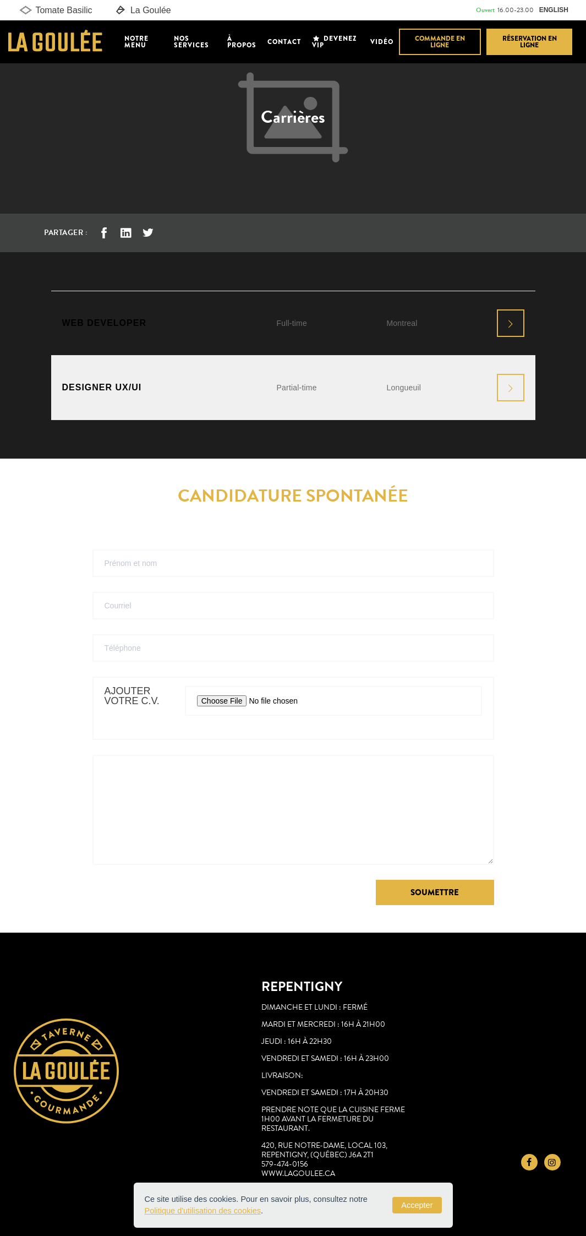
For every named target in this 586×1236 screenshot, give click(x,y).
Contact (284, 42)
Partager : (65, 232)
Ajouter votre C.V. (132, 696)
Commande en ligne (440, 42)
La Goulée (142, 10)
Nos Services (191, 41)
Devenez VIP (334, 41)
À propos (241, 41)
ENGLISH (553, 10)
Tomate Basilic (55, 10)
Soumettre (434, 892)
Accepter (416, 1205)
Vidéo (381, 42)
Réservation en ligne (529, 42)
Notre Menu (136, 41)
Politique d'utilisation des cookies (203, 1210)
